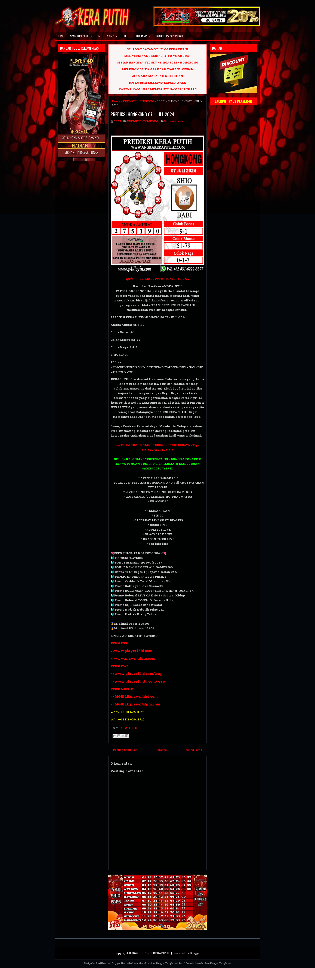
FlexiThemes (103, 963)
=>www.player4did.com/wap (136, 673)
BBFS (125, 36)
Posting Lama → (194, 750)
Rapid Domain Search (191, 963)
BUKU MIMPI (144, 35)
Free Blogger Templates (218, 963)
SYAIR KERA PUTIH (82, 35)
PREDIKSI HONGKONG (138, 101)
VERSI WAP (119, 666)
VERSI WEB (119, 643)
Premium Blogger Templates (161, 963)
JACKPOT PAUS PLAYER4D (169, 36)
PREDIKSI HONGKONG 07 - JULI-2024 (142, 114)
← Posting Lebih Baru (124, 750)
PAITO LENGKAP (109, 35)
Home (61, 36)
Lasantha (137, 963)
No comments (173, 121)
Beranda (161, 750)
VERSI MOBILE (122, 689)
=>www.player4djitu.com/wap (138, 681)
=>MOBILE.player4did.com (134, 696)
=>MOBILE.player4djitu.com (135, 704)
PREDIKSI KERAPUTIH (155, 953)
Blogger (195, 953)
